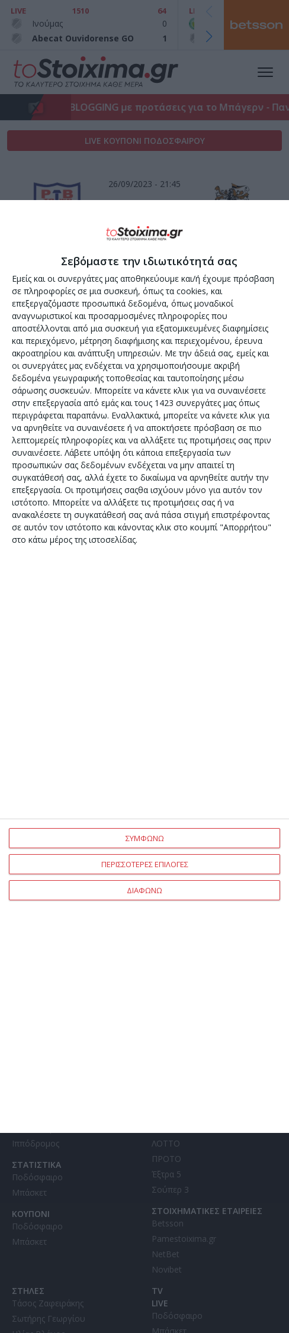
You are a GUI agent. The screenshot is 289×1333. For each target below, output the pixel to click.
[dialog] (144, 666)
